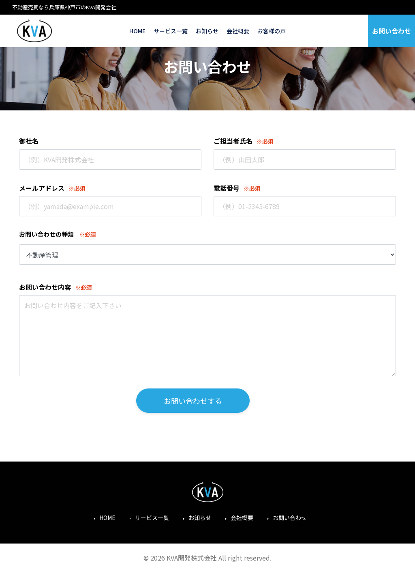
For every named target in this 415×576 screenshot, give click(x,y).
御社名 (29, 141)
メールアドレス (41, 188)
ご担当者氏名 (233, 141)
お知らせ (207, 31)
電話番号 (227, 188)
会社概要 (238, 31)
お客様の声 (271, 31)
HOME (137, 31)
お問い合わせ (391, 31)
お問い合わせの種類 (46, 234)
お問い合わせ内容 (45, 287)
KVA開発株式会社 (34, 31)
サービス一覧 (171, 31)
